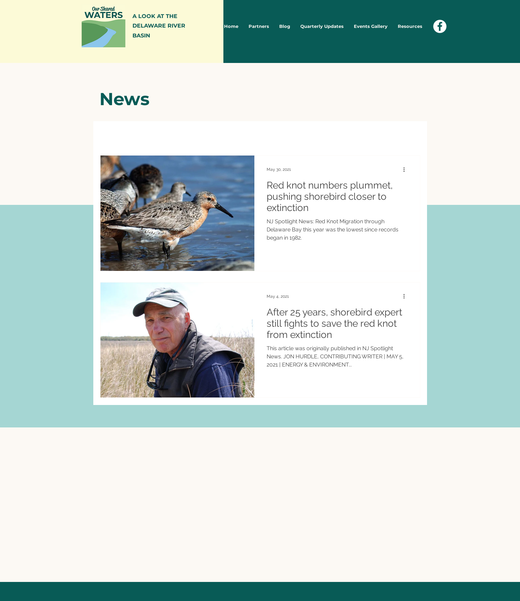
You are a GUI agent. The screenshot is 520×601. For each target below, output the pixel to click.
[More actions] (407, 169)
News (144, 134)
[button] (411, 135)
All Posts (111, 134)
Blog (172, 134)
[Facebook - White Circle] (439, 26)
